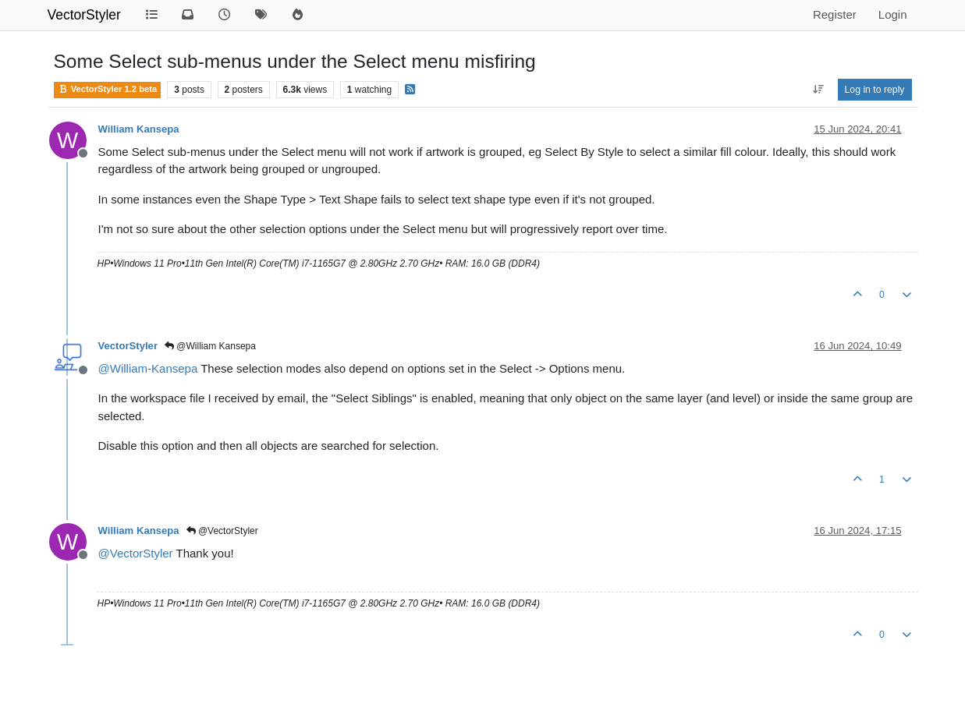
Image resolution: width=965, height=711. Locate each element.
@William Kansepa (210, 346)
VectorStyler (84, 15)
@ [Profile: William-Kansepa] (148, 368)
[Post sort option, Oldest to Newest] (818, 90)
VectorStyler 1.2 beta (108, 89)
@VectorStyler (222, 530)
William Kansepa (138, 129)
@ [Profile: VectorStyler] (135, 553)
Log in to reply (875, 89)
